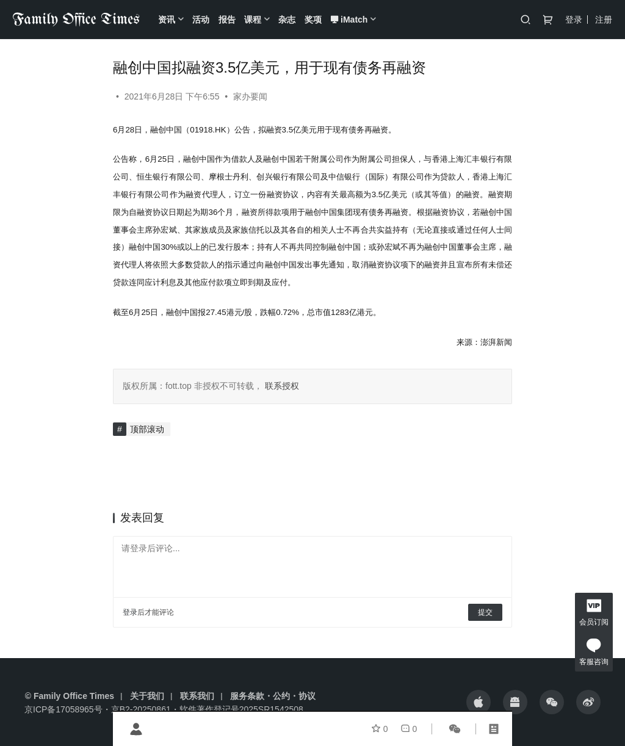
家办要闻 (250, 96)
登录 (573, 19)
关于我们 (147, 696)
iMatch (348, 19)
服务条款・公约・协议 (273, 696)
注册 (603, 19)
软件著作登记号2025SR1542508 (241, 709)
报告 (227, 19)
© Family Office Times (69, 696)
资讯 (166, 19)
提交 (485, 612)
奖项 (313, 19)
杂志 (286, 19)
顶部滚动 (147, 429)
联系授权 (280, 386)
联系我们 (197, 696)
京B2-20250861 (141, 709)
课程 (252, 19)
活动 (200, 19)
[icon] (478, 702)
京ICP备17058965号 (63, 709)
